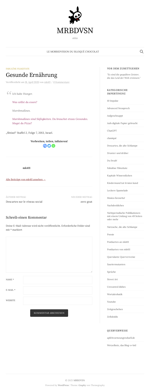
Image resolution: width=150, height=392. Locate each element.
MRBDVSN (75, 31)
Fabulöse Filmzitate (17, 68)
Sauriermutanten (116, 264)
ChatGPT (112, 130)
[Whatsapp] (53, 146)
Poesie (110, 234)
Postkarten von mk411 (118, 249)
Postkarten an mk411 (118, 241)
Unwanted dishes (116, 286)
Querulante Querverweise (121, 256)
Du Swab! (112, 160)
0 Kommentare (61, 82)
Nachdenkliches (115, 205)
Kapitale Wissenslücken (119, 175)
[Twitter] (49, 146)
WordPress (63, 385)
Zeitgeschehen (115, 309)
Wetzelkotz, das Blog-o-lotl (121, 345)
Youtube (111, 301)
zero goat (86, 201)
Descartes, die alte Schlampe (122, 145)
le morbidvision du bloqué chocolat (73, 51)
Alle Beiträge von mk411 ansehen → (26, 179)
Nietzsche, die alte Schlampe (122, 226)
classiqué (112, 138)
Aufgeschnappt (115, 115)
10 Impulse (112, 100)
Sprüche (111, 271)
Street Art (112, 279)
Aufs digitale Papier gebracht (122, 123)
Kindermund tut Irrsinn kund (122, 182)
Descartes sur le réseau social (24, 201)
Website (10, 300)
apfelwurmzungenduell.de (121, 337)
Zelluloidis (112, 316)
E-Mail (10, 290)
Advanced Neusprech (118, 108)
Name (10, 280)
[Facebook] (45, 146)
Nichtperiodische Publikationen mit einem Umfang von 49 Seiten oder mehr (124, 216)
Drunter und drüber (117, 153)
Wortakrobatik (114, 294)
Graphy (82, 385)
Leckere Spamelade (117, 190)
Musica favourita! (116, 197)
